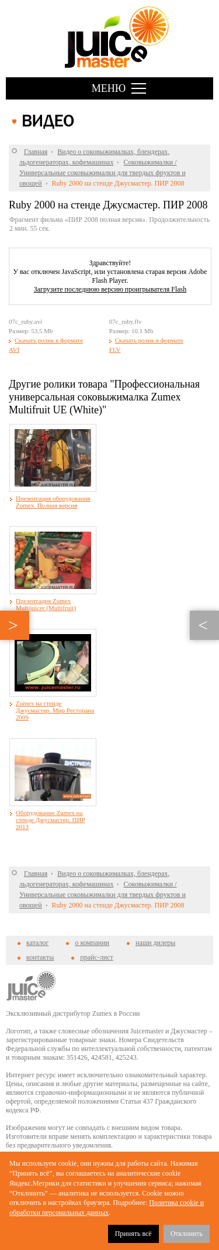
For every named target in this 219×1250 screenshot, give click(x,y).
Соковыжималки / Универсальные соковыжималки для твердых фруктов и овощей (102, 172)
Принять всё (133, 1234)
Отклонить (187, 1234)
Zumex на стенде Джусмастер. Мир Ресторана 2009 (55, 710)
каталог (37, 943)
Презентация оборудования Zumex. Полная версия (53, 502)
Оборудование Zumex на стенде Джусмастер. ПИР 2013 (50, 819)
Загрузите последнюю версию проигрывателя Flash (110, 289)
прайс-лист (96, 957)
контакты (40, 957)
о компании (92, 943)
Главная (35, 152)
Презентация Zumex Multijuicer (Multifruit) (46, 604)
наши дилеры (155, 943)
